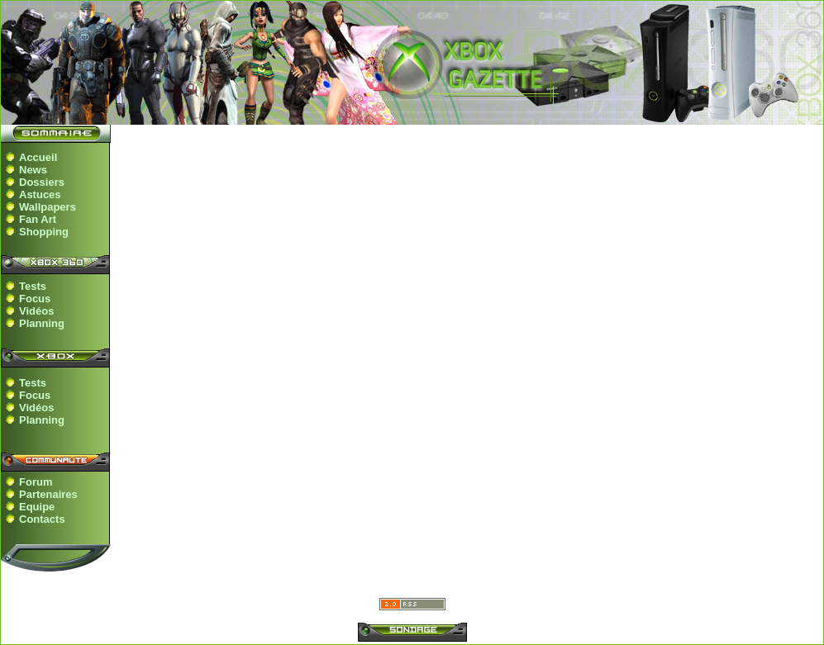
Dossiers (41, 182)
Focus (34, 298)
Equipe (37, 506)
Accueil (38, 157)
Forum (35, 482)
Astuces (40, 194)
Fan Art (37, 219)
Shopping (44, 231)
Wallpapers (47, 207)
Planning (41, 323)
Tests (32, 286)
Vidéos (36, 311)
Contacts (42, 519)
